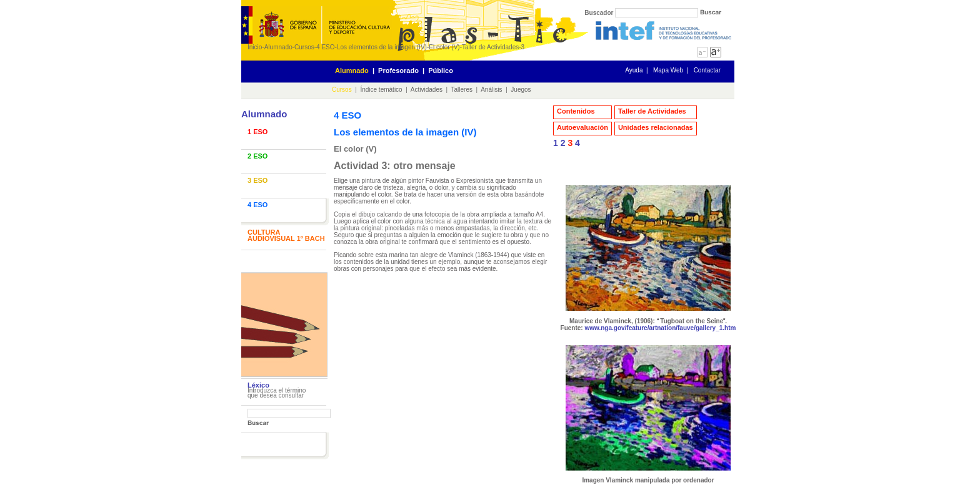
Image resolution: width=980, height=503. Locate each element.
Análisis (491, 89)
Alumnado (278, 47)
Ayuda (633, 70)
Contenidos (576, 111)
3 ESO (258, 180)
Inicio (255, 47)
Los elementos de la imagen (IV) (382, 47)
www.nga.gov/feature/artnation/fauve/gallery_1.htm (660, 328)
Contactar (707, 70)
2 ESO (258, 156)
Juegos (521, 89)
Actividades (426, 89)
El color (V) (444, 47)
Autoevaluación (582, 127)
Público (440, 70)
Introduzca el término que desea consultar (277, 393)
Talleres (461, 89)
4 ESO (325, 47)
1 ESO (258, 131)
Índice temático (381, 89)
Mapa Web (668, 70)
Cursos (304, 47)
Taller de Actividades (490, 47)
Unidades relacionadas (655, 127)
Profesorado (398, 70)
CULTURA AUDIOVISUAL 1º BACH (286, 235)
